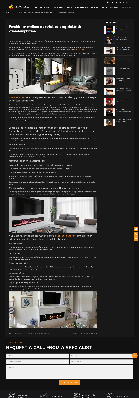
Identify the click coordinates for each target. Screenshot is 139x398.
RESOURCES (23, 13)
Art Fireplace (11, 13)
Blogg (31, 13)
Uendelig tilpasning (56, 396)
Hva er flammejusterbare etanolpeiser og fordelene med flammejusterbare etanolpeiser (123, 90)
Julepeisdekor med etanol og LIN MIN (123, 100)
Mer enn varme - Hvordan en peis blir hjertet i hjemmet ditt (123, 120)
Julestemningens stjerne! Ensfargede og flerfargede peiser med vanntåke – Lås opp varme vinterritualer (124, 79)
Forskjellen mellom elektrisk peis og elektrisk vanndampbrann (54, 13)
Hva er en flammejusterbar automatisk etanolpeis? (124, 59)
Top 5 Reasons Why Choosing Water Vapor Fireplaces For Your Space (123, 28)
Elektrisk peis (79, 49)
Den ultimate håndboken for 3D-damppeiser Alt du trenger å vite (123, 48)
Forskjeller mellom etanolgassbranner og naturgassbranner (122, 38)
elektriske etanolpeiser (66, 236)
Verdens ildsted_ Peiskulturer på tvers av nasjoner (123, 110)
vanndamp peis (18, 97)
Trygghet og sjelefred (121, 396)
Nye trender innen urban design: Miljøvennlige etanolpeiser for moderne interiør (123, 69)
